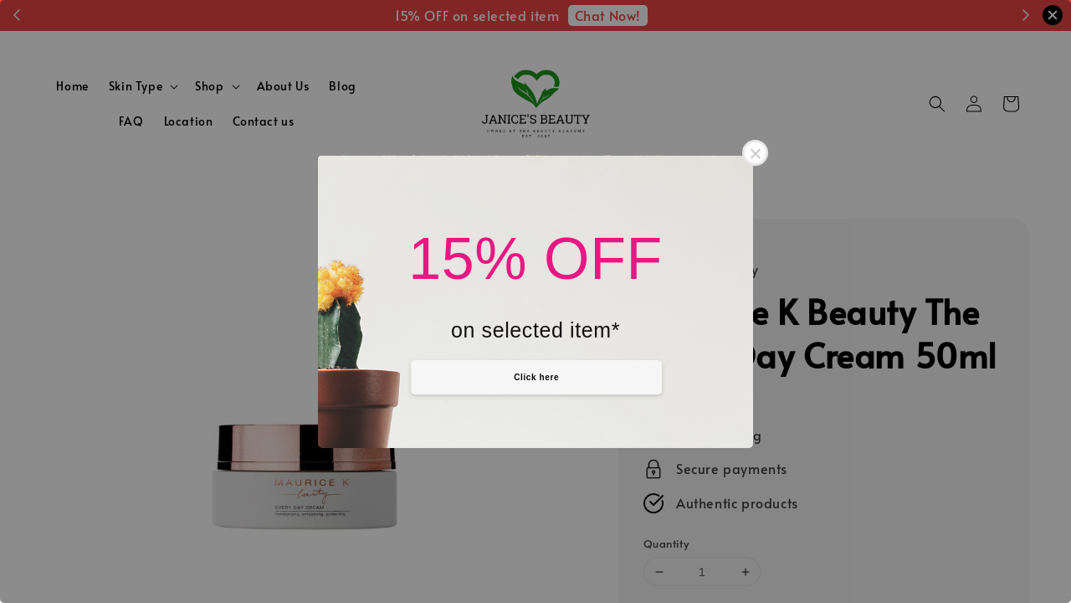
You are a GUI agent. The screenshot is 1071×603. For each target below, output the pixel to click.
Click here (536, 377)
